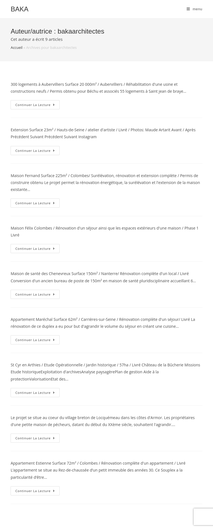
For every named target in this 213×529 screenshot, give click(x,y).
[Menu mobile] (194, 9)
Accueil (16, 47)
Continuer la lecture (37, 105)
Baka (19, 9)
